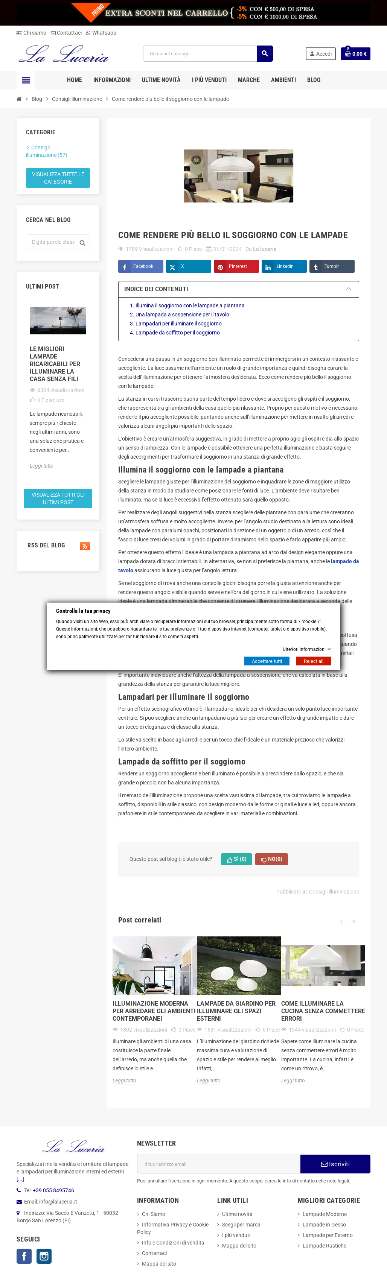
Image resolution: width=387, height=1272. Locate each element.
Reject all (313, 661)
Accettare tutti (267, 661)
